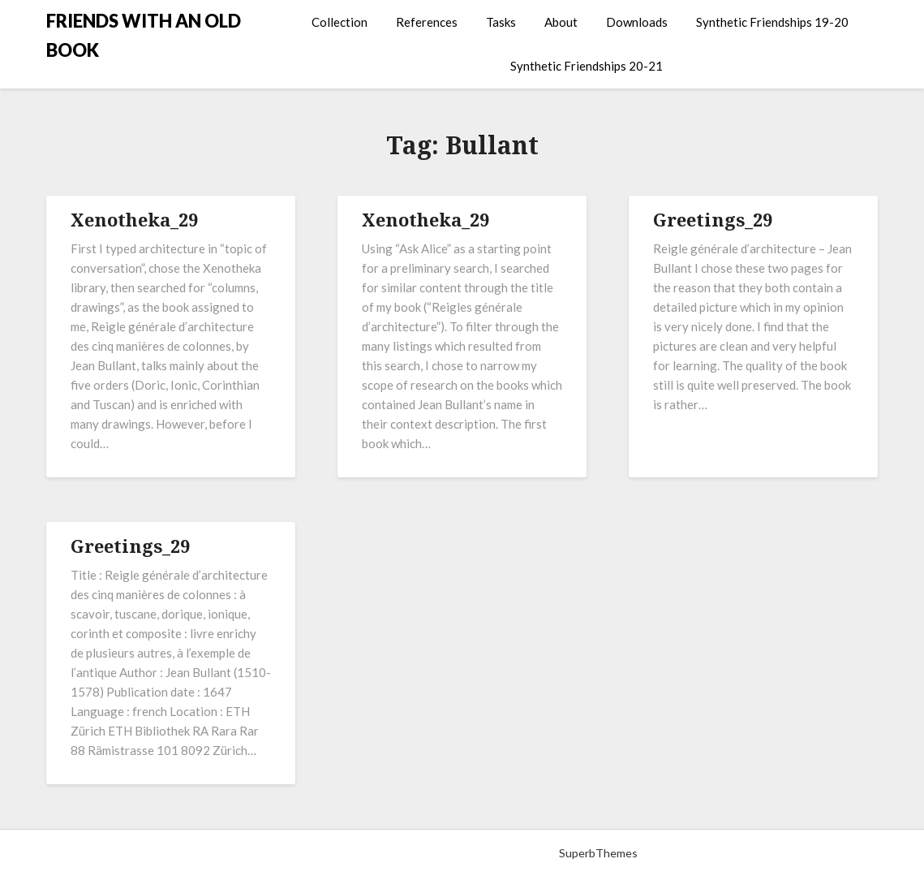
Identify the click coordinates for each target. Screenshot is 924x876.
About (561, 22)
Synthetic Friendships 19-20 (772, 22)
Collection (339, 22)
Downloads (637, 22)
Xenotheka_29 (134, 219)
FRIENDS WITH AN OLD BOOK (143, 35)
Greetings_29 (712, 219)
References (427, 22)
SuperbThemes (598, 853)
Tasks (501, 22)
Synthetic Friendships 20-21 (586, 65)
